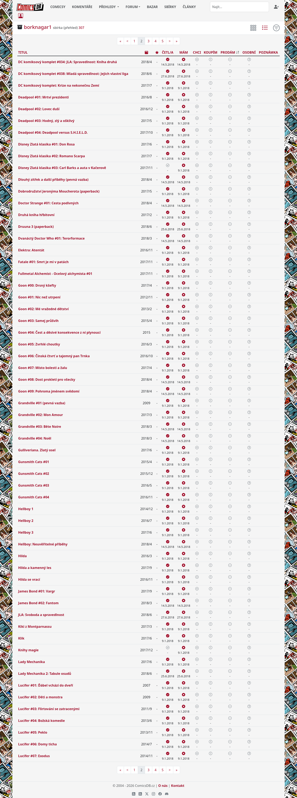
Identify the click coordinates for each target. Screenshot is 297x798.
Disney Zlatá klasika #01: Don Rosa (46, 144)
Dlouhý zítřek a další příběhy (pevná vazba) (53, 179)
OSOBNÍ (249, 52)
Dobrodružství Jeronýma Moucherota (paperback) (58, 191)
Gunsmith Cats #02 (33, 473)
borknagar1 (38, 27)
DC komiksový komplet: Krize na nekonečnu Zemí (58, 85)
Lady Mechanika (31, 662)
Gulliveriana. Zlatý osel (36, 450)
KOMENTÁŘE (82, 7)
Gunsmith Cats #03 (33, 485)
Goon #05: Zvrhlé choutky (39, 344)
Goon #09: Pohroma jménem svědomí (48, 391)
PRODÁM (227, 52)
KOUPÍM (210, 52)
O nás (162, 785)
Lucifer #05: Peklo (32, 732)
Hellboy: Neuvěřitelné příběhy (42, 544)
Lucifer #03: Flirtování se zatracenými (48, 709)
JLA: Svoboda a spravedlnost (41, 614)
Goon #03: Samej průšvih (38, 320)
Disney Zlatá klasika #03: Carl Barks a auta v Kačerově (62, 168)
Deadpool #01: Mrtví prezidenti (43, 97)
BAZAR (152, 7)
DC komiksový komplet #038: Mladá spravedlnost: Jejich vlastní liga (73, 73)
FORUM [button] (132, 7)
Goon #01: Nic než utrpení (39, 297)
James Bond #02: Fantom (38, 603)
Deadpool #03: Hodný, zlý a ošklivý (46, 120)
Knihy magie (28, 650)
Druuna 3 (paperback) (36, 226)
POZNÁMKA (268, 52)
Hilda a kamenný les (34, 567)
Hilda (22, 556)
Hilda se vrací (29, 579)
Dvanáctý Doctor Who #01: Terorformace (51, 238)
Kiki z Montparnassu (35, 626)
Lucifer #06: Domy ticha (37, 744)
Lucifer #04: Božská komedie (41, 720)
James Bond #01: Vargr (36, 591)
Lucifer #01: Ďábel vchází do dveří (45, 685)
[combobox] (239, 7)
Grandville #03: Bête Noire (39, 426)
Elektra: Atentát (31, 250)
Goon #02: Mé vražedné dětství (43, 309)
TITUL (23, 52)
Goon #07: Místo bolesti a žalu (42, 367)
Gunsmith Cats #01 (33, 462)
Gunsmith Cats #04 (33, 497)
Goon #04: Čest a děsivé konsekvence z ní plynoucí (59, 332)
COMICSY (57, 7)
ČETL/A (167, 52)
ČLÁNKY (189, 7)
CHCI (197, 52)
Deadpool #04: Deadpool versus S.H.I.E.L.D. (53, 132)
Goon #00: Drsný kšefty (37, 285)
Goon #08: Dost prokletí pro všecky (46, 379)
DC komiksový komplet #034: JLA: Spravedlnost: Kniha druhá (67, 62)
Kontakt (177, 785)
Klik (21, 638)
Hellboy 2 (25, 520)
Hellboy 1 (25, 509)
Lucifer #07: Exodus (34, 756)
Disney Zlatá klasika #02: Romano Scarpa (51, 156)
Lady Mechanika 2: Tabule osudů (44, 673)
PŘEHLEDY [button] (108, 7)
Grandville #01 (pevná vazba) (41, 403)
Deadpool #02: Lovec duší (38, 109)
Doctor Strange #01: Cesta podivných (48, 203)
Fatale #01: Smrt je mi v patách (43, 262)
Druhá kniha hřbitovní (36, 215)
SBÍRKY (170, 7)
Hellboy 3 (25, 532)
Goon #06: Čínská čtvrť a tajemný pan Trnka (54, 356)
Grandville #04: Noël (34, 438)
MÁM (183, 52)
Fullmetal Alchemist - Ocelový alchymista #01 (55, 273)
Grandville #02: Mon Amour (40, 415)
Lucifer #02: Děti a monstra (40, 697)
